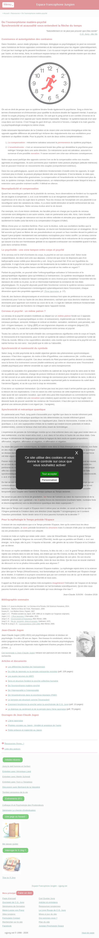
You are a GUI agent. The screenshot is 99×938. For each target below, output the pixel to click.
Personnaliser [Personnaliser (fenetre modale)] (49, 480)
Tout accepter (49, 474)
